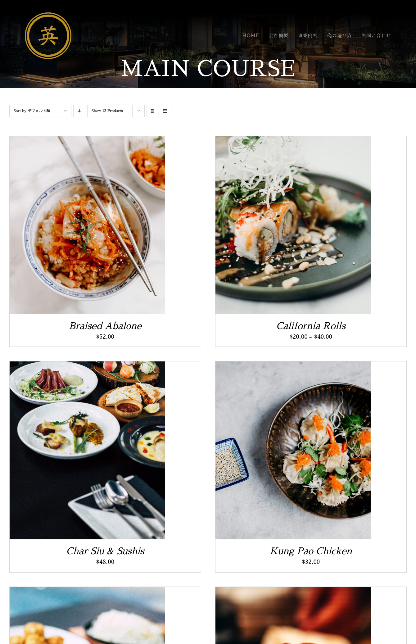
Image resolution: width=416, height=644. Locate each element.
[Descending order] (79, 111)
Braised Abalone (105, 326)
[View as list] (165, 111)
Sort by (32, 111)
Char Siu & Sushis (105, 551)
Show (107, 111)
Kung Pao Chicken (311, 551)
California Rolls (311, 326)
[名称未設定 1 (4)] (48, 15)
